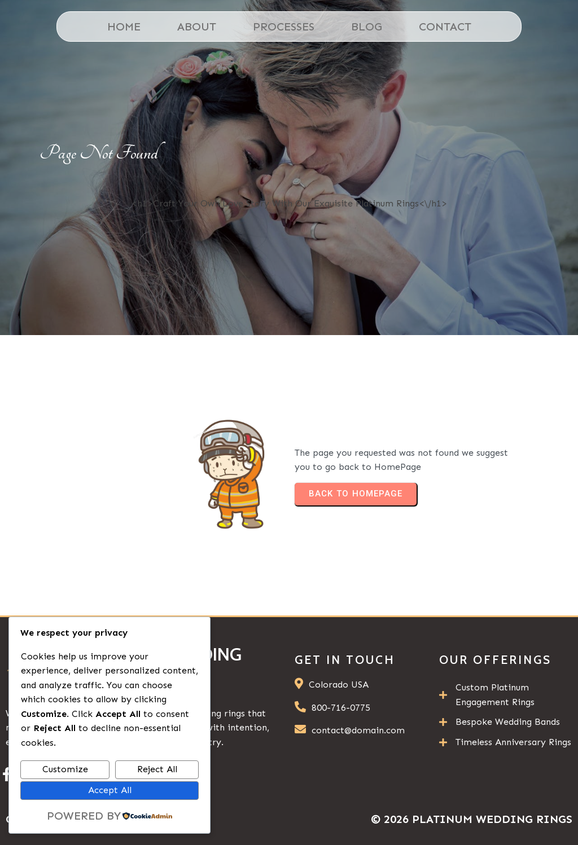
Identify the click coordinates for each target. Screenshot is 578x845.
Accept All (110, 790)
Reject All (157, 769)
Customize (65, 769)
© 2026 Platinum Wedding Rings (471, 819)
